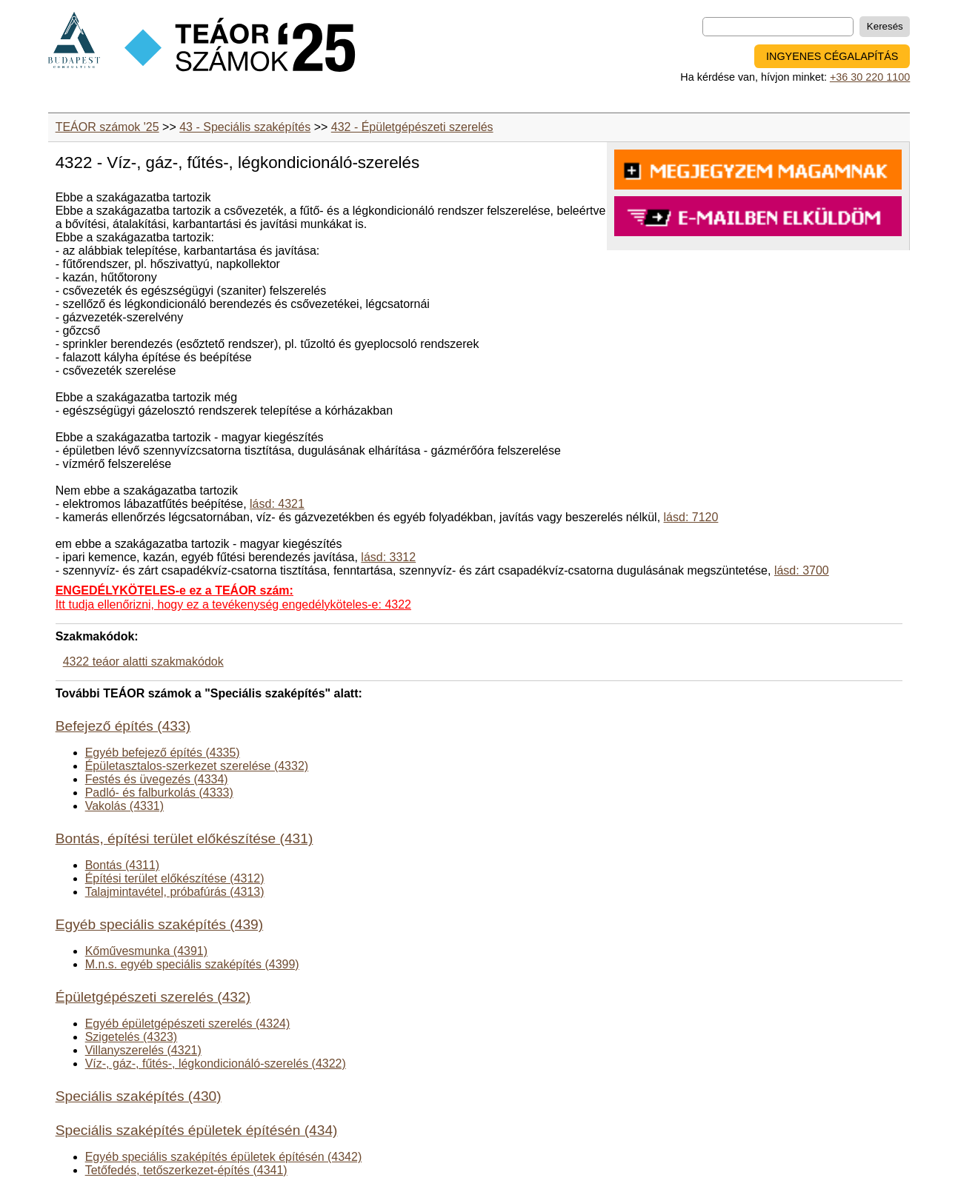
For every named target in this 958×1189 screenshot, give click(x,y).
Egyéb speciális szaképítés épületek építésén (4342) (223, 1157)
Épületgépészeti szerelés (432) (153, 997)
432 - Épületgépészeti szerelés (412, 127)
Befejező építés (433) (123, 726)
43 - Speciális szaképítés (244, 127)
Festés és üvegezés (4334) (156, 779)
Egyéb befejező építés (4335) (162, 752)
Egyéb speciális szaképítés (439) (160, 924)
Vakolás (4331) (124, 806)
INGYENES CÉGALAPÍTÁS (832, 56)
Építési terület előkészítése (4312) (175, 878)
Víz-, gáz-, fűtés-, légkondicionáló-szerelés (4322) (215, 1063)
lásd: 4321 (277, 504)
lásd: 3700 (801, 570)
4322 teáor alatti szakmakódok (143, 661)
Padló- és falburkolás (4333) (159, 792)
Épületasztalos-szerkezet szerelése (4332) (196, 766)
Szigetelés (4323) (131, 1037)
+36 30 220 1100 (870, 77)
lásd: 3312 (388, 557)
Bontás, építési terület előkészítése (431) (184, 838)
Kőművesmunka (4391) (146, 951)
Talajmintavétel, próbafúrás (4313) (175, 891)
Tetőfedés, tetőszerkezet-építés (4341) (186, 1170)
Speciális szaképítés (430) (139, 1096)
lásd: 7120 (691, 517)
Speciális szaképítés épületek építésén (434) (197, 1130)
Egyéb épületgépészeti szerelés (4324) (187, 1023)
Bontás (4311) (122, 865)
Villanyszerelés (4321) (143, 1050)
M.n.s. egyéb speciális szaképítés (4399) (192, 964)
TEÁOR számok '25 (107, 127)
